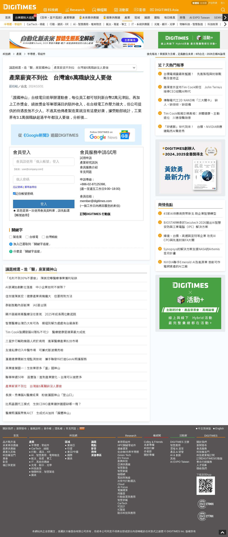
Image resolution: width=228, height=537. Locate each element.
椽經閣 (99, 9)
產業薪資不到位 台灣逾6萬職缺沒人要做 (34, 386)
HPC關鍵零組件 (126, 445)
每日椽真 (169, 17)
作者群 (148, 451)
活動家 (121, 9)
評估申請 (212, 2)
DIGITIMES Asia (164, 9)
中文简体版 (204, 428)
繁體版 (196, 2)
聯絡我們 (202, 468)
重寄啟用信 (31, 187)
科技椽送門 (9, 455)
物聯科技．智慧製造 (191, 24)
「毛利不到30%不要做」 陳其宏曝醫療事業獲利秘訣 (41, 278)
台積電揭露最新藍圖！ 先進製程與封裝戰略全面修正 (192, 76)
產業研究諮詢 (89, 162)
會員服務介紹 (89, 167)
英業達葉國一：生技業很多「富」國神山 (33, 368)
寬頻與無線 (123, 477)
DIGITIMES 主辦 (179, 441)
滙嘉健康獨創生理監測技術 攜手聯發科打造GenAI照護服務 (46, 359)
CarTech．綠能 (36, 24)
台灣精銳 (52, 236)
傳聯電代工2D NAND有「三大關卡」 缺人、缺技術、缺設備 (191, 102)
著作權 (47, 428)
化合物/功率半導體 (128, 451)
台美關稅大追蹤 (26, 16)
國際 (69, 455)
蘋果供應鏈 (111, 17)
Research (75, 9)
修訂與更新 (9, 465)
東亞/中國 (72, 451)
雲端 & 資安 (177, 448)
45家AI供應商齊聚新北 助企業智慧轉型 (190, 213)
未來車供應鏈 (89, 17)
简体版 (203, 2)
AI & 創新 (175, 455)
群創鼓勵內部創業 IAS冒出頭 (26, 305)
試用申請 (86, 157)
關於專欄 (149, 454)
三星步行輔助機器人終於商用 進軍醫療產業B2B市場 (42, 341)
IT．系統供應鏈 (140, 24)
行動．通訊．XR (59, 24)
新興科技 (122, 461)
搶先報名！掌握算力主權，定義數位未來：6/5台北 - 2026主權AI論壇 (186, 53)
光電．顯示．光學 (164, 24)
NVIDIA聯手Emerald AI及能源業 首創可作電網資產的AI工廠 (192, 264)
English (219, 428)
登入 (223, 2)
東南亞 (71, 445)
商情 (182, 17)
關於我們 (8, 428)
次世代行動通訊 (126, 480)
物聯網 (121, 474)
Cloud (120, 484)
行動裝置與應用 (126, 496)
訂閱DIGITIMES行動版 (210, 458)
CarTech (122, 503)
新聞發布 (21, 428)
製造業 (17, 236)
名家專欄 (149, 444)
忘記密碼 (18, 187)
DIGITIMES (211, 435)
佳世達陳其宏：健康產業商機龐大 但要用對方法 (39, 296)
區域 (137, 17)
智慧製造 (122, 467)
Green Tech (124, 455)
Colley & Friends (153, 441)
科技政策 (213, 24)
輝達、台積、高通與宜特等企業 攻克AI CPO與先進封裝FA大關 (190, 238)
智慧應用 (175, 445)
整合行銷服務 (204, 461)
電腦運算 (122, 490)
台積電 (33, 236)
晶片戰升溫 (9, 441)
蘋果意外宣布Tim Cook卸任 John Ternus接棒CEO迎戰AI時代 (193, 89)
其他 (172, 458)
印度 (69, 448)
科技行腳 (149, 448)
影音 (139, 9)
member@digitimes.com (96, 201)
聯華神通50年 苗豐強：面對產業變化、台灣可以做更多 (44, 377)
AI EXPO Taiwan (200, 17)
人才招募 (202, 465)
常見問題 (86, 171)
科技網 (50, 9)
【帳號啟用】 (22, 215)
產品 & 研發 (177, 451)
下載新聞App (204, 474)
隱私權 (59, 428)
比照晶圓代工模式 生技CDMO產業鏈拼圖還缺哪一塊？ (43, 404)
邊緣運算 (122, 448)
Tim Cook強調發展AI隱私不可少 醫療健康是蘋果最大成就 (46, 332)
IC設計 (121, 506)
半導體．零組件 (13, 24)
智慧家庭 (122, 470)
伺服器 (121, 493)
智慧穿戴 (122, 500)
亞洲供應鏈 (123, 464)
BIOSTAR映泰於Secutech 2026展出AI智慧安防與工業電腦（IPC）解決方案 (192, 224)
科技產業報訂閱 (206, 455)
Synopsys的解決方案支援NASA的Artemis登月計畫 (192, 251)
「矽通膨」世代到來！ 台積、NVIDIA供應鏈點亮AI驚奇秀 (193, 129)
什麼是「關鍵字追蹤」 (28, 251)
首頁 (8, 17)
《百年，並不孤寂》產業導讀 (57, 17)
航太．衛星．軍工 (116, 24)
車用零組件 (123, 441)
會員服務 (202, 448)
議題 (147, 17)
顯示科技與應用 (126, 512)
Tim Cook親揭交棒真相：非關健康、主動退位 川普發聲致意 (192, 115)
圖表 (33, 475)
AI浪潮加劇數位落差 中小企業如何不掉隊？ (36, 287)
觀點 (157, 17)
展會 (5, 458)
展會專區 (96, 455)
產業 (127, 17)
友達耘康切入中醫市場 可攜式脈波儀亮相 (34, 350)
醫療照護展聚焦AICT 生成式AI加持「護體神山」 (39, 413)
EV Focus (123, 458)
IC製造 (121, 509)
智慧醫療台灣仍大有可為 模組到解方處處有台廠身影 (42, 323)
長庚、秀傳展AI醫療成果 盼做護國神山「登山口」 (40, 395)
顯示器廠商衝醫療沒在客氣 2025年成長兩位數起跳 (41, 314)
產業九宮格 (9, 451)
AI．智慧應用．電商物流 (87, 24)
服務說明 (35, 428)
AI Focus (122, 487)
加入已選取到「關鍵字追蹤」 (32, 244)
